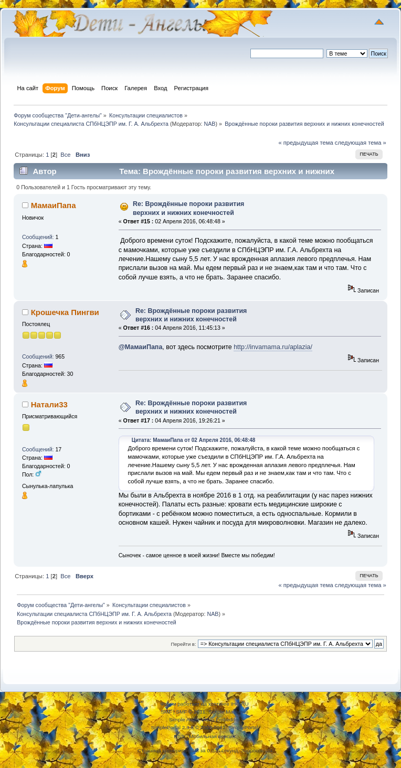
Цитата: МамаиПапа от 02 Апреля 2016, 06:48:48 (194, 440)
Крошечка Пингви (65, 312)
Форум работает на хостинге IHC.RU (204, 704)
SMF (166, 712)
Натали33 (49, 404)
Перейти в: (183, 644)
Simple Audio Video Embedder (204, 719)
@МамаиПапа (141, 347)
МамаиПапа (53, 205)
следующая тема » (360, 142)
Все (65, 155)
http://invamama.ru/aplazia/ (273, 347)
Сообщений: (38, 237)
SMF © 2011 (190, 712)
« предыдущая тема (305, 142)
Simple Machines (228, 712)
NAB (209, 124)
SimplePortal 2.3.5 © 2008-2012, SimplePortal (204, 727)
